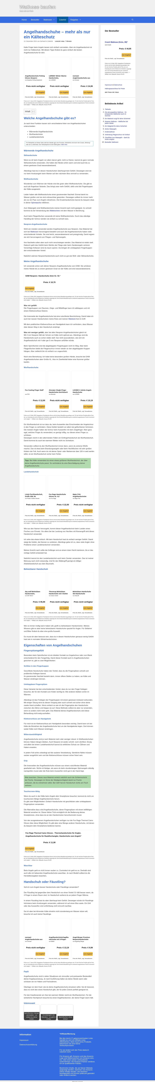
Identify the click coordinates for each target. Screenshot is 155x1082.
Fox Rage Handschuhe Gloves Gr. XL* (57, 495)
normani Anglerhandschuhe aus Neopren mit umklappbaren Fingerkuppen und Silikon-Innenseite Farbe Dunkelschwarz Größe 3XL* (35, 937)
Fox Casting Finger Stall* (34, 390)
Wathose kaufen (38, 7)
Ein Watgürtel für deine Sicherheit (116, 126)
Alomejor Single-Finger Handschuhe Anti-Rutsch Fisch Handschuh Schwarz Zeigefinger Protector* (59, 391)
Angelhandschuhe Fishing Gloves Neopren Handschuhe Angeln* (35, 77)
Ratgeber (76, 20)
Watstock (72, 319)
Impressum (108, 85)
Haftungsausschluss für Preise (115, 88)
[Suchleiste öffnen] (132, 20)
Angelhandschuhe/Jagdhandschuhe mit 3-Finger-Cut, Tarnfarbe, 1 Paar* (59, 937)
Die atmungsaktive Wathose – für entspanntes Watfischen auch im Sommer (116, 113)
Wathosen (50, 20)
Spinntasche (36, 202)
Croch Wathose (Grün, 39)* (116, 42)
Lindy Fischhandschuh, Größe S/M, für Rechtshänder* (34, 495)
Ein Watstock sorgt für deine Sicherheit (117, 118)
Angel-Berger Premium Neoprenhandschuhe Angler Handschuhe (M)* (82, 937)
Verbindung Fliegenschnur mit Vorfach (117, 134)
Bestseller (35, 20)
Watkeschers (55, 210)
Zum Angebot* (38, 92)
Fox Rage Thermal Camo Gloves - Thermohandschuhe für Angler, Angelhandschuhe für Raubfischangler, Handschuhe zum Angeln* (53, 833)
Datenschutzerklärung (28, 1043)
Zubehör (62, 20)
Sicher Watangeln (110, 129)
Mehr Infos (64, 144)
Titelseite (108, 109)
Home (24, 20)
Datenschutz (118, 85)
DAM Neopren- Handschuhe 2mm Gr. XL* (42, 276)
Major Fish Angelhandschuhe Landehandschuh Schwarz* (79, 495)
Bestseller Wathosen (111, 142)
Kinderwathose (110, 131)
